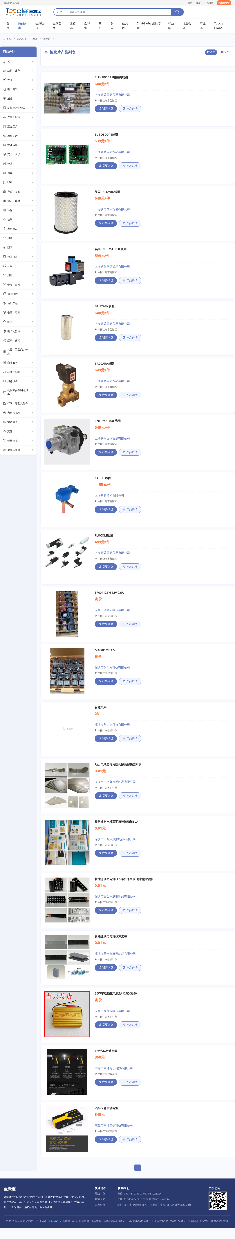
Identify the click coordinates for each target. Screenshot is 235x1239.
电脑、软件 (18, 313)
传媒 (18, 173)
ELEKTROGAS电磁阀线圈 (111, 78)
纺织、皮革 (18, 71)
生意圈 (125, 26)
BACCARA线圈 (104, 367)
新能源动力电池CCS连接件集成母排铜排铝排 (124, 888)
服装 (18, 238)
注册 (198, 2)
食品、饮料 (18, 285)
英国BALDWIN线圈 (107, 193)
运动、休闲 (18, 341)
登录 (190, 2)
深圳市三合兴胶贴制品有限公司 (115, 789)
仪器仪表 (18, 257)
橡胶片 (46, 39)
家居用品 (18, 294)
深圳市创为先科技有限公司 (112, 616)
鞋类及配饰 (18, 372)
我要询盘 (105, 109)
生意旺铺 (39, 26)
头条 (112, 26)
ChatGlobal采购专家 (149, 26)
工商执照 (193, 1232)
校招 (74, 1232)
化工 (18, 61)
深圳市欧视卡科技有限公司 (112, 1021)
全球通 (87, 26)
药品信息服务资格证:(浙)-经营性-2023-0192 (126, 1232)
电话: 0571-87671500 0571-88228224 (140, 1204)
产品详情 (129, 109)
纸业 (18, 99)
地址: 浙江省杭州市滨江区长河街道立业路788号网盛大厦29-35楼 (155, 1216)
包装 (18, 164)
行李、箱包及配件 (18, 404)
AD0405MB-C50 (105, 656)
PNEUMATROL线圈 (108, 425)
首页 (7, 26)
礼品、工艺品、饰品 (18, 352)
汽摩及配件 (18, 117)
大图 (225, 52)
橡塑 (34, 39)
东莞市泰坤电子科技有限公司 (114, 1079)
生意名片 (57, 26)
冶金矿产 (18, 136)
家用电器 (18, 229)
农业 (18, 80)
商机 (100, 26)
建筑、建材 (18, 201)
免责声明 (96, 1232)
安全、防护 (18, 154)
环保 (18, 210)
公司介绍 (41, 1232)
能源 (18, 322)
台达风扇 (100, 714)
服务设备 (18, 381)
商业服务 (18, 363)
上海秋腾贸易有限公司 (109, 500)
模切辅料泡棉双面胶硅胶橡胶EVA (116, 830)
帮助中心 (100, 1204)
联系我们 (84, 1232)
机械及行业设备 (18, 108)
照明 (18, 248)
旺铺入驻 (100, 1210)
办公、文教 (18, 192)
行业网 (171, 26)
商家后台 (100, 1216)
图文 (212, 52)
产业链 (203, 26)
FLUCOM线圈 (104, 541)
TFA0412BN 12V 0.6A (109, 599)
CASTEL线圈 (103, 483)
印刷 (18, 182)
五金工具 (18, 127)
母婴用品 (18, 441)
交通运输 (18, 145)
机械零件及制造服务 (18, 392)
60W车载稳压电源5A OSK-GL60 (116, 1004)
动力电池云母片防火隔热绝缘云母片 (118, 772)
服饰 (18, 276)
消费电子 (18, 422)
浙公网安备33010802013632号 (169, 1232)
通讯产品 (18, 303)
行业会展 (186, 26)
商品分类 (22, 26)
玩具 (18, 266)
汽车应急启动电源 (106, 1119)
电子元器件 (18, 331)
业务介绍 (53, 1232)
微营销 (73, 26)
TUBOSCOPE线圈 (106, 136)
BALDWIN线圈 (104, 309)
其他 (18, 431)
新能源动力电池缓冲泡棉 (111, 946)
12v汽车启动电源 (106, 1061)
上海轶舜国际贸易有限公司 (112, 95)
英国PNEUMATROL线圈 (110, 251)
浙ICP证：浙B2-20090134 (214, 1232)
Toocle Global (218, 26)
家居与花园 (18, 413)
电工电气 (18, 89)
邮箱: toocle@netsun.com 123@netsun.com (144, 1210)
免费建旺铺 (223, 2)
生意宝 (18, 1232)
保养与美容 (18, 450)
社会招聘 (65, 1232)
